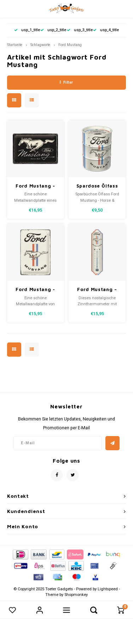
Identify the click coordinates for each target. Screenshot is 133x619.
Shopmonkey (76, 595)
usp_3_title (80, 30)
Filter (66, 82)
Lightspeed (108, 589)
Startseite (14, 45)
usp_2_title (53, 30)
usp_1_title (27, 30)
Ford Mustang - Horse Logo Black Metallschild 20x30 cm (35, 186)
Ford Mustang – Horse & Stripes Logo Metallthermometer (97, 289)
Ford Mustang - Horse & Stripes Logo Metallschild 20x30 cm (35, 289)
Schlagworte (40, 45)
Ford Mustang (70, 45)
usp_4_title (106, 30)
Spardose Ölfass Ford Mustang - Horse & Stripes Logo (97, 186)
